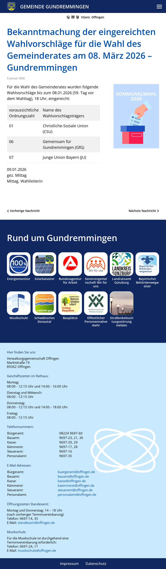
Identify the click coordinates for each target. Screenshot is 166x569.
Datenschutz (96, 563)
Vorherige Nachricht (25, 211)
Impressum (69, 563)
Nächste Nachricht (142, 211)
